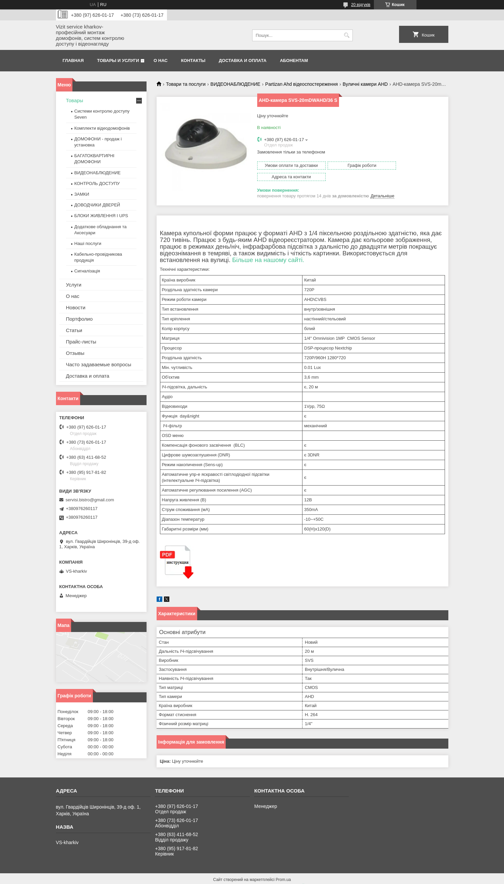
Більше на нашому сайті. (268, 251)
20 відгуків (360, 4)
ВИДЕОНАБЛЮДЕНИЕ (236, 84)
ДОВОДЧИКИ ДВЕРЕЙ (97, 204)
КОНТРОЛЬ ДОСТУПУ (97, 183)
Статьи (74, 330)
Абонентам (294, 60)
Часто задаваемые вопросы (98, 364)
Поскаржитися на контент (237, 877)
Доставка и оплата (243, 60)
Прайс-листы (81, 341)
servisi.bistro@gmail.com (90, 499)
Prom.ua (283, 871)
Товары (74, 100)
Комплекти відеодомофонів (102, 128)
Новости (76, 307)
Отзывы (75, 353)
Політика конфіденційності (289, 877)
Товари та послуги (186, 84)
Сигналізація (87, 270)
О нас (161, 60)
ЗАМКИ (81, 194)
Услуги (73, 285)
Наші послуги (87, 243)
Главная (73, 60)
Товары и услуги (118, 60)
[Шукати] (347, 35)
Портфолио (79, 319)
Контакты (193, 60)
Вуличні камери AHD (365, 84)
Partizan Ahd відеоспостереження (301, 84)
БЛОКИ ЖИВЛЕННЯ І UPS (101, 215)
